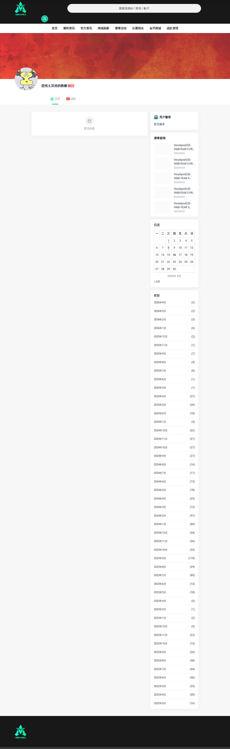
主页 (55, 92)
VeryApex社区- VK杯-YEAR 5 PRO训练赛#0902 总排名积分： (183, 198)
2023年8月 (160, 559)
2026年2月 (160, 312)
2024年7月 (160, 466)
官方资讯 (86, 21)
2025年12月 (160, 329)
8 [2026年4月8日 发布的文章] (168, 240)
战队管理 (172, 21)
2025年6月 (160, 372)
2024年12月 (160, 423)
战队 (71, 92)
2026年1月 (160, 321)
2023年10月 (160, 542)
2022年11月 (160, 628)
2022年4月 (160, 687)
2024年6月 (160, 474)
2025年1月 (160, 414)
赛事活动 (120, 21)
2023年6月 (160, 576)
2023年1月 (160, 611)
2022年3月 (160, 696)
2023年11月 (160, 534)
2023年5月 (160, 585)
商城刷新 (103, 21)
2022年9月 (160, 645)
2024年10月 (160, 440)
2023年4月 (160, 593)
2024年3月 (160, 500)
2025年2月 (160, 406)
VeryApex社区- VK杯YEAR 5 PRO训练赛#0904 (184, 140)
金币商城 (155, 21)
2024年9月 (160, 448)
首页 (55, 21)
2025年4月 (160, 389)
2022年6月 (160, 670)
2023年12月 (160, 525)
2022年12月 (160, 619)
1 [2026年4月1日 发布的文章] (168, 233)
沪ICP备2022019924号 (61, 744)
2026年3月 (160, 304)
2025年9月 (160, 346)
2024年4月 (160, 491)
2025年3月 (160, 397)
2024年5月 (160, 483)
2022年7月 (160, 662)
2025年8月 (160, 355)
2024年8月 (160, 457)
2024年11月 (160, 431)
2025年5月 (160, 380)
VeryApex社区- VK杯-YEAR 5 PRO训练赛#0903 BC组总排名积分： (184, 169)
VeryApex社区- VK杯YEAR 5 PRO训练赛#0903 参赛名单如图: (184, 184)
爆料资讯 (69, 21)
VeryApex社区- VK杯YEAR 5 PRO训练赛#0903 (184, 155)
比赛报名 (138, 21)
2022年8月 (160, 653)
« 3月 (157, 274)
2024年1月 (160, 517)
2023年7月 (160, 568)
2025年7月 (160, 363)
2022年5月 (160, 679)
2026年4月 (160, 295)
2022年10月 (160, 636)
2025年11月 (160, 338)
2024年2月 (160, 508)
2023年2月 (160, 602)
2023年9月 (160, 551)
